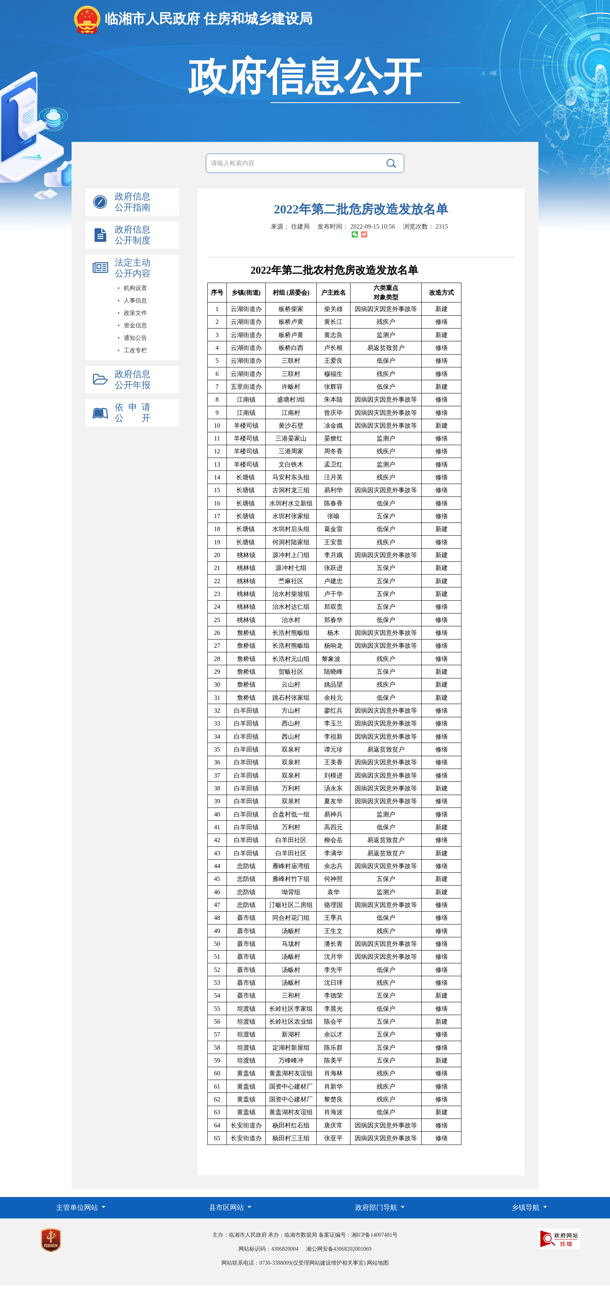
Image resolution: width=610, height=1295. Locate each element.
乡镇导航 (527, 1207)
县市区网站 (227, 1207)
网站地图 (378, 1263)
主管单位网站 (78, 1207)
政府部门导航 (377, 1207)
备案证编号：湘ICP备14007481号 (358, 1235)
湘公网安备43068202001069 (339, 1249)
